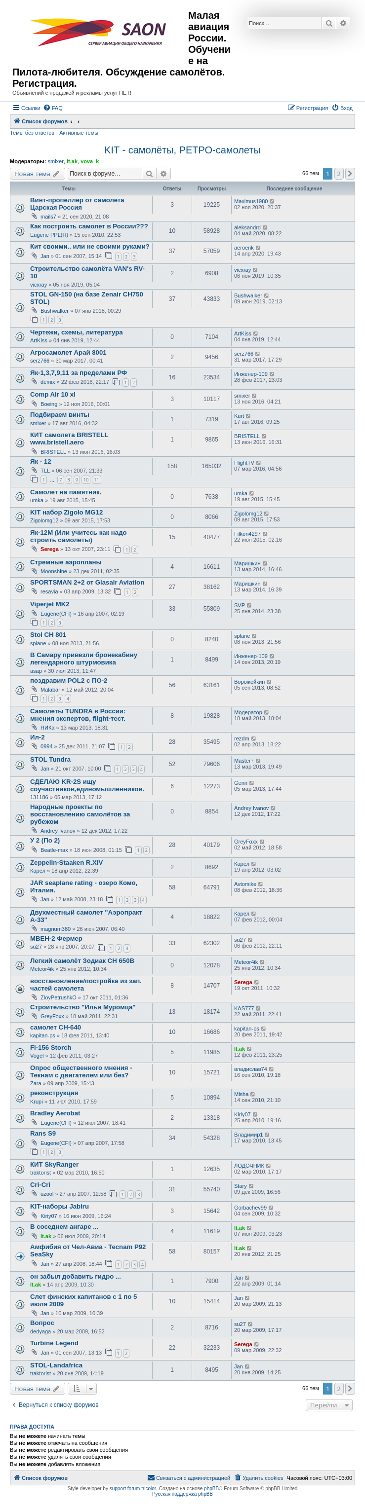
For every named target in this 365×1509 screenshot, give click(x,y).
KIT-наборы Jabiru (59, 1206)
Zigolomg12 (44, 520)
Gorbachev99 (250, 1208)
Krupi (36, 1101)
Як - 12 (40, 461)
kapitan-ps (42, 1035)
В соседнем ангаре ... (64, 1226)
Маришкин (247, 563)
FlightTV (244, 463)
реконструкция (54, 1093)
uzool (47, 1194)
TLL (45, 471)
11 (96, 480)
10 (85, 480)
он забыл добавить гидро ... (75, 1276)
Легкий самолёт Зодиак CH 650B (82, 960)
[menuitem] (53, 108)
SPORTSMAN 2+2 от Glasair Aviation (87, 582)
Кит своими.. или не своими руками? (90, 246)
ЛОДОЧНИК (249, 1166)
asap (36, 671)
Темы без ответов (32, 133)
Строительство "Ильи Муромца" (83, 1007)
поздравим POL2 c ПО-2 (68, 680)
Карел (37, 871)
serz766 (39, 361)
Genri (240, 783)
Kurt (239, 416)
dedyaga (40, 1331)
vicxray (38, 285)
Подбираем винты (59, 414)
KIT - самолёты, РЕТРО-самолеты (182, 150)
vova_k (90, 161)
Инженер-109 (251, 374)
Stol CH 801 (48, 634)
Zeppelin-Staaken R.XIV (66, 862)
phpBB (211, 1488)
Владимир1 (248, 1135)
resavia (49, 591)
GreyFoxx (246, 842)
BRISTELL (53, 452)
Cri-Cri (40, 1184)
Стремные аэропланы (66, 562)
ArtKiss (38, 340)
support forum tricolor (133, 1488)
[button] (350, 174)
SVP (239, 605)
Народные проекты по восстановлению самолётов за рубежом (80, 814)
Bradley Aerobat (55, 1113)
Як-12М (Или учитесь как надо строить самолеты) (78, 536)
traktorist (40, 1173)
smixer (55, 161)
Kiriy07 (242, 1114)
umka (36, 500)
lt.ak (72, 161)
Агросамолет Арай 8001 (68, 352)
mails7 (48, 217)
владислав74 (250, 1069)
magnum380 (56, 929)
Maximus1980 (251, 201)
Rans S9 (43, 1133)
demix (48, 382)
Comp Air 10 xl (53, 394)
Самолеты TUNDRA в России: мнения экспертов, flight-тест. (77, 714)
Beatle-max (54, 850)
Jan (45, 256)
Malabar (50, 690)
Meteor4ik (42, 969)
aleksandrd (247, 227)
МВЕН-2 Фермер (56, 938)
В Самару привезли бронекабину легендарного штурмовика (83, 658)
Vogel (37, 1056)
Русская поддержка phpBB (182, 1494)
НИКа (47, 728)
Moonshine (54, 571)
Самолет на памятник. (65, 492)
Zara (35, 1083)
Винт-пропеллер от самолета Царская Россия (77, 203)
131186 (39, 797)
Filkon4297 (247, 534)
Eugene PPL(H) (49, 235)
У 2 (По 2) (45, 840)
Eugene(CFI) (56, 614)
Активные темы (78, 133)
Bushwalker (55, 311)
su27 (36, 947)
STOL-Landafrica (56, 1365)
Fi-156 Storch (51, 1047)
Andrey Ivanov (58, 831)
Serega (50, 549)
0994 (46, 746)
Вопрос (42, 1322)
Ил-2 (37, 737)
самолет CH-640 (55, 1027)
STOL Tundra (50, 759)
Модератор (248, 712)
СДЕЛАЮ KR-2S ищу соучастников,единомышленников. (87, 785)
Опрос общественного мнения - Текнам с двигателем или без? (81, 1071)
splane (38, 643)
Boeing (49, 404)
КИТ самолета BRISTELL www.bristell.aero (69, 438)
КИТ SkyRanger (54, 1164)
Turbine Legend (54, 1343)
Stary (240, 1186)
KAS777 (244, 1008)
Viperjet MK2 (50, 604)
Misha (241, 1094)
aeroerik (244, 248)
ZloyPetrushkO (59, 997)
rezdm (241, 738)
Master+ (244, 761)
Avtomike (245, 884)
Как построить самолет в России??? (89, 226)
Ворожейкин (249, 682)
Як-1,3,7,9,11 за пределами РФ (78, 372)
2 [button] (339, 173)
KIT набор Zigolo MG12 (66, 512)
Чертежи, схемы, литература (76, 332)
